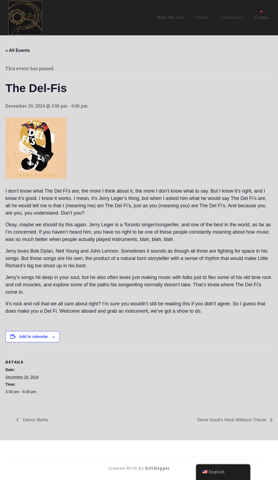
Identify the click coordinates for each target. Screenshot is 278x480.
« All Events (17, 50)
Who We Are (170, 17)
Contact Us (231, 17)
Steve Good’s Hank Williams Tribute (232, 420)
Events (261, 17)
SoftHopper (157, 468)
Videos (201, 17)
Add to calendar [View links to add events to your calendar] (33, 336)
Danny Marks (34, 420)
